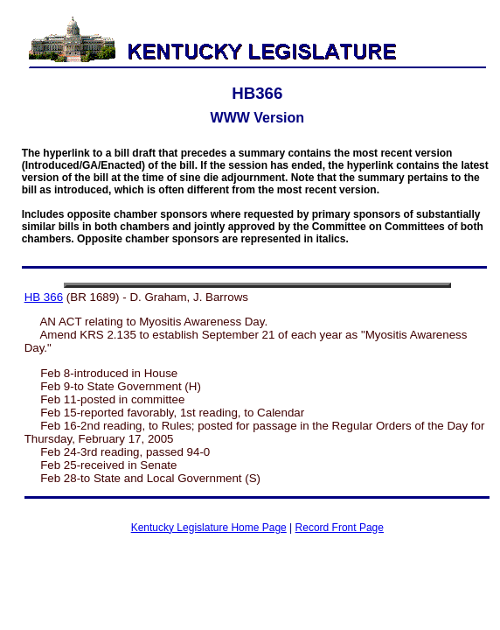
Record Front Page (339, 528)
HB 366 (43, 297)
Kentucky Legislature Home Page (209, 528)
